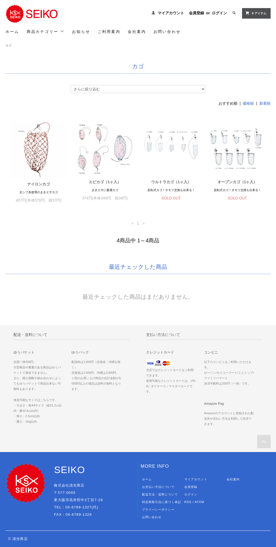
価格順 (248, 103)
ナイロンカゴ (38, 184)
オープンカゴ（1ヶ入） (237, 182)
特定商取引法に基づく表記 (161, 502)
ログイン (219, 13)
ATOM (199, 502)
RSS (187, 502)
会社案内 (137, 31)
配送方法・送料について (160, 494)
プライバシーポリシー (158, 509)
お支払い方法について (158, 486)
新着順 (265, 103)
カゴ (8, 45)
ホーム (12, 31)
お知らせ (81, 31)
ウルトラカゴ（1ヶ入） (171, 182)
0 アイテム (255, 13)
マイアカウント (171, 13)
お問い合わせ (167, 31)
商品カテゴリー (45, 31)
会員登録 (196, 13)
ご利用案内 (109, 31)
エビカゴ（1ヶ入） (105, 182)
